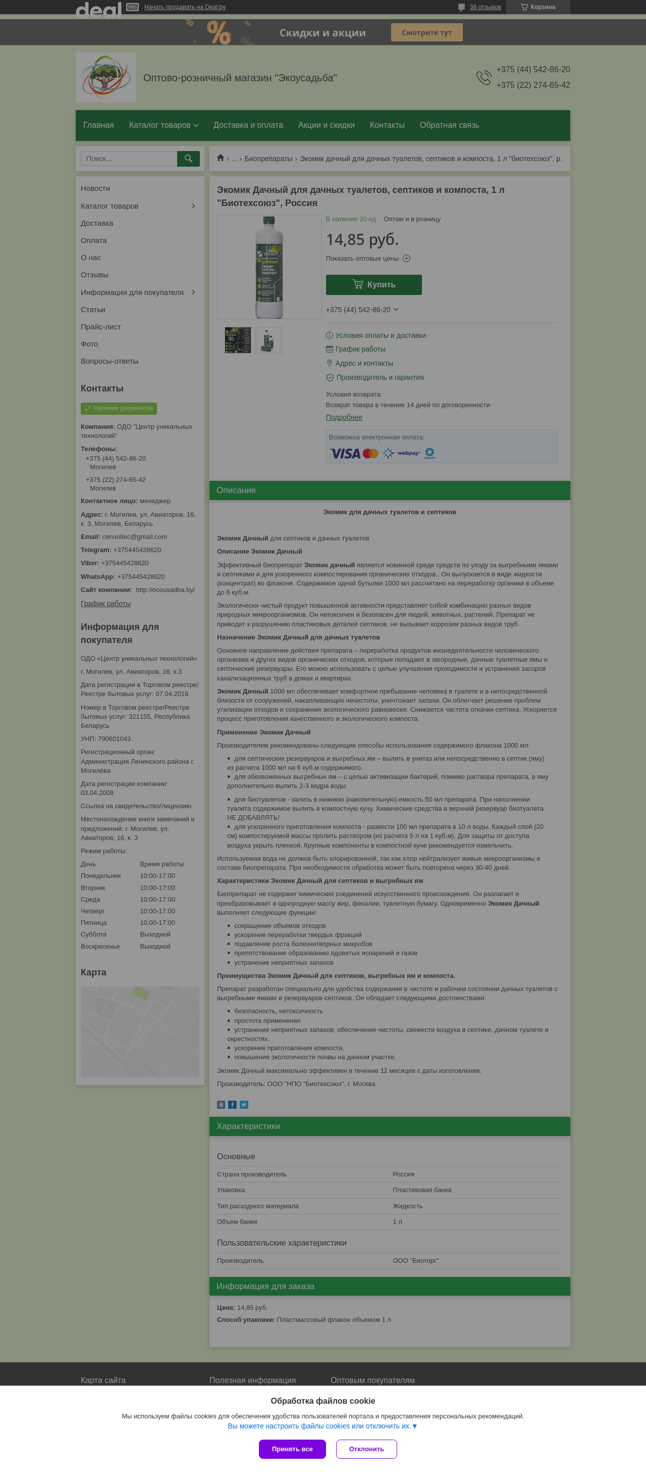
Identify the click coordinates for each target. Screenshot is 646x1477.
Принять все (292, 1449)
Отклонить (366, 1449)
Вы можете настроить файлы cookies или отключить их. (319, 1426)
